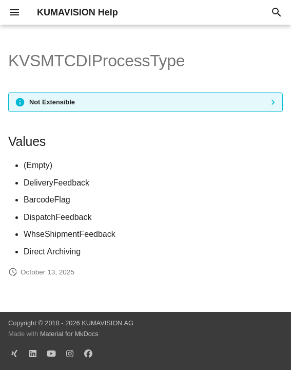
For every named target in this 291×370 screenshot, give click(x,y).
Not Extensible (52, 102)
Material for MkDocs (69, 334)
